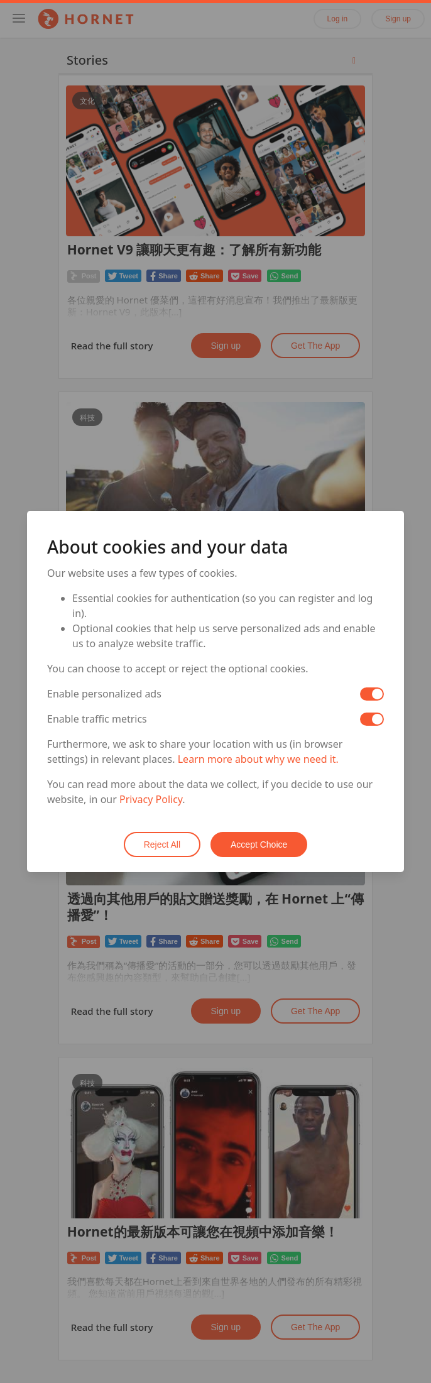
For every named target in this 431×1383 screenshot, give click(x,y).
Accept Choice (259, 844)
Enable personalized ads (104, 694)
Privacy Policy (150, 799)
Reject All (162, 844)
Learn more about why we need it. (258, 759)
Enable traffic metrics (97, 719)
